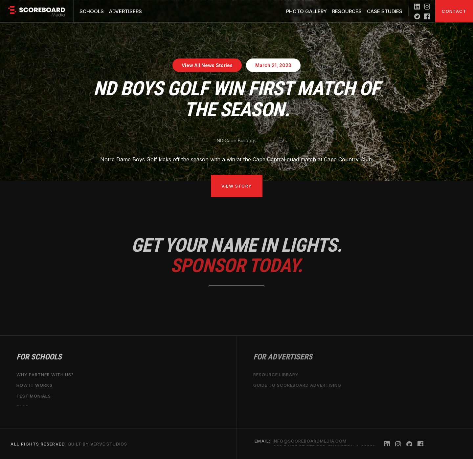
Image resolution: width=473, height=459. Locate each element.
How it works (34, 385)
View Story (236, 186)
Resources (347, 11)
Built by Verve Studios (97, 443)
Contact (454, 11)
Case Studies (384, 11)
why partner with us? (45, 374)
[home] (37, 11)
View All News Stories (207, 65)
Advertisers (125, 11)
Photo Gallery (306, 11)
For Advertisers (282, 357)
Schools (91, 11)
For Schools (39, 357)
